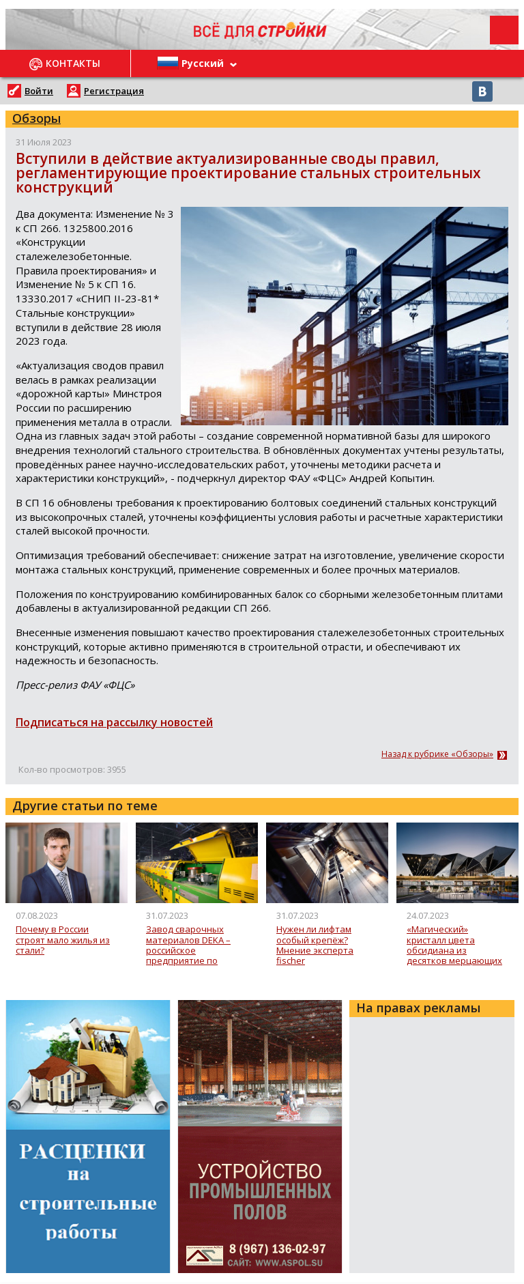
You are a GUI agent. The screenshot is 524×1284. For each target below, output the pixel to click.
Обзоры (36, 118)
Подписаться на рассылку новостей (114, 722)
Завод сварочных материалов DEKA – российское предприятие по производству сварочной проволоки (195, 945)
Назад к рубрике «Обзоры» (437, 754)
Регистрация (114, 91)
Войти (39, 91)
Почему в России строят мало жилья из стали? (63, 940)
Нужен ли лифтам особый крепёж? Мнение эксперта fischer (314, 945)
